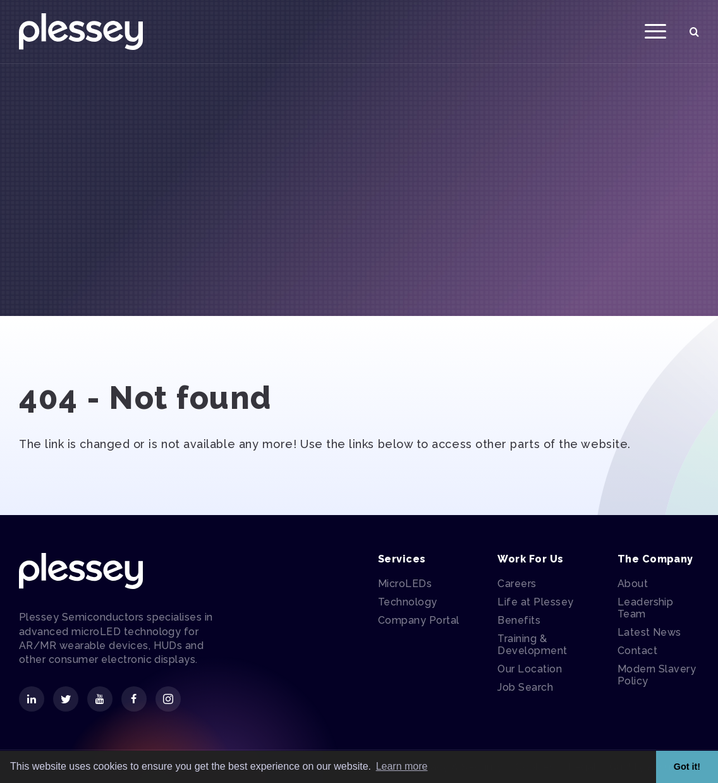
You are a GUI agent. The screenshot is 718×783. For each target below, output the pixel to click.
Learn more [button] (402, 766)
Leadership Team (646, 608)
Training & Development (532, 645)
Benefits (518, 620)
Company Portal (418, 620)
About (633, 584)
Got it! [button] (687, 767)
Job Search (525, 687)
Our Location (529, 669)
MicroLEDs (405, 584)
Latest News (649, 632)
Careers (516, 584)
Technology (407, 602)
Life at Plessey (535, 602)
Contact (637, 651)
